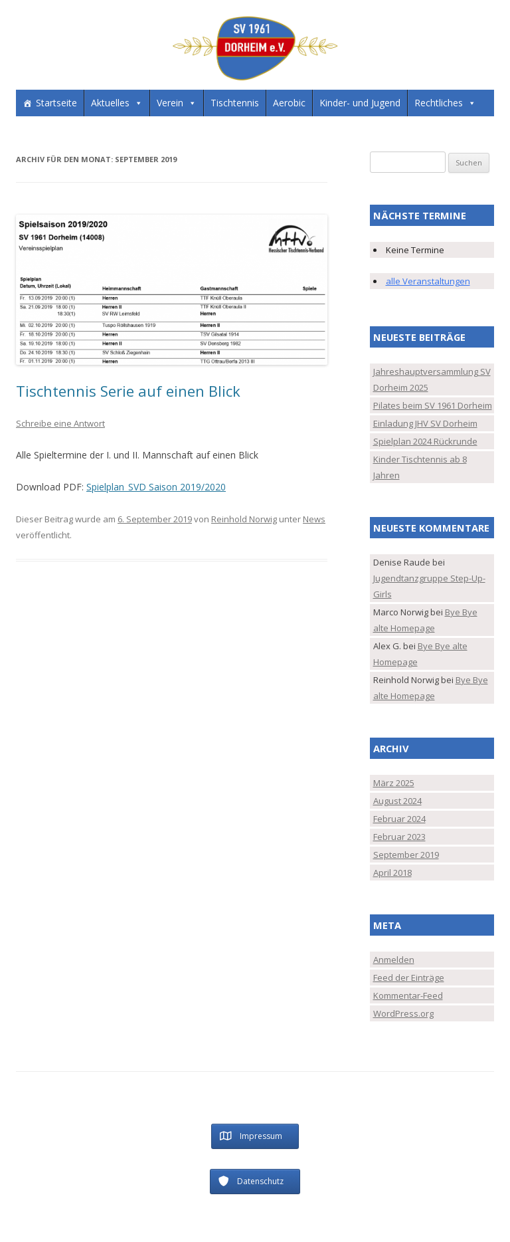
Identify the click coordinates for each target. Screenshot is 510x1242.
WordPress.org (403, 1013)
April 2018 (392, 873)
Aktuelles (110, 102)
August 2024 (397, 801)
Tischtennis (235, 102)
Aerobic (289, 102)
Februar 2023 (399, 837)
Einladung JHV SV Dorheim (425, 423)
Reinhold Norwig (244, 519)
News (314, 519)
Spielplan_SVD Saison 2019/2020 (156, 486)
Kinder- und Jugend (359, 102)
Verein (170, 102)
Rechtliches (438, 102)
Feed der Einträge (408, 977)
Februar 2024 (399, 819)
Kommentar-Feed (408, 995)
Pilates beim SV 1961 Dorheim (432, 405)
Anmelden (393, 960)
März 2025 (393, 783)
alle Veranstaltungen (428, 281)
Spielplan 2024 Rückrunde (425, 441)
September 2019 (406, 855)
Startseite (56, 102)
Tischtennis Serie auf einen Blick (128, 391)
